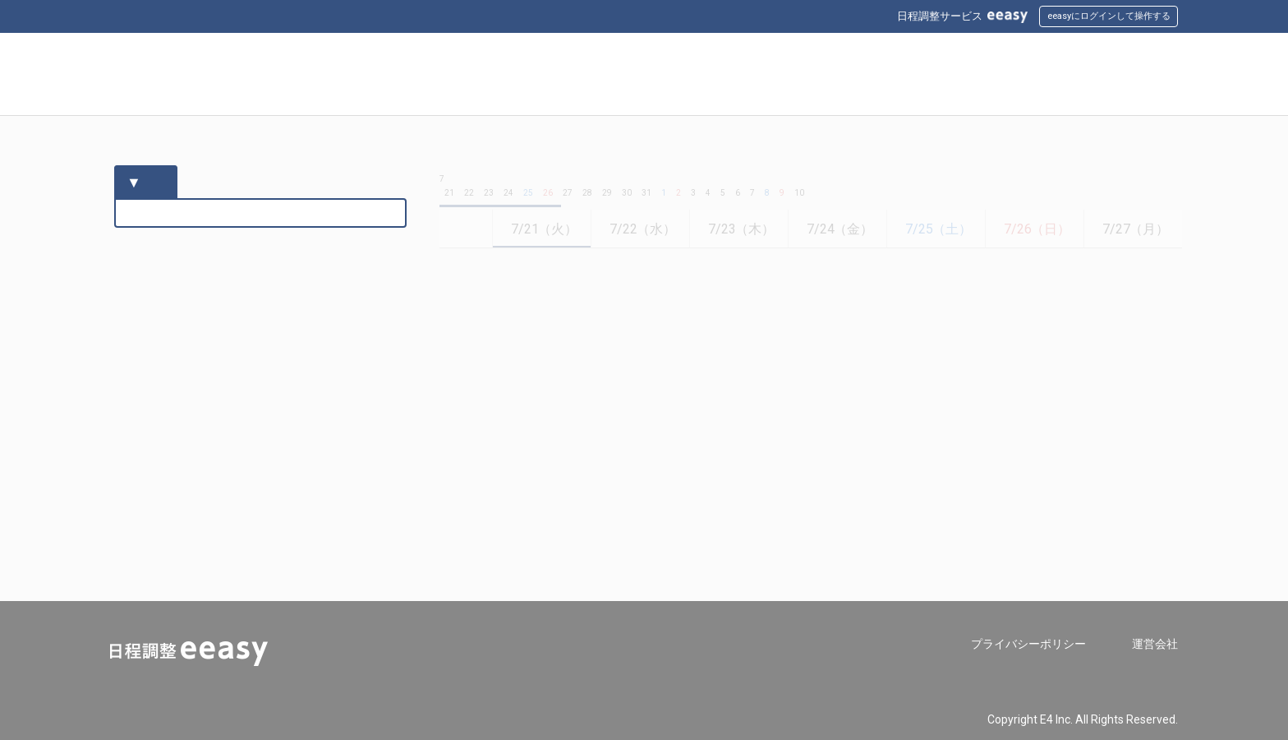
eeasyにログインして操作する (1109, 16)
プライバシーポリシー (1028, 643)
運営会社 (1155, 643)
